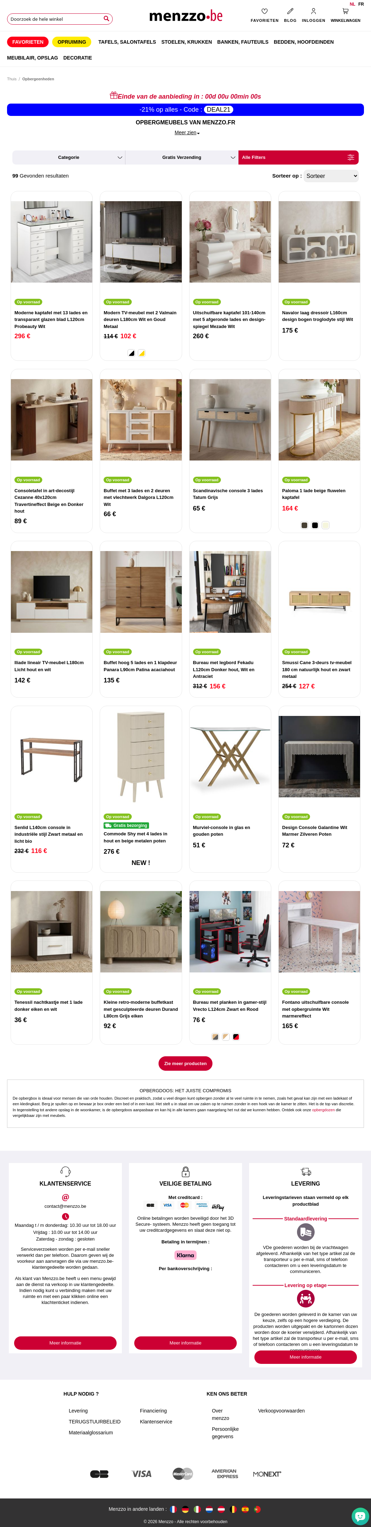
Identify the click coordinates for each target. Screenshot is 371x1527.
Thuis (12, 79)
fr (361, 4)
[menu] (185, 49)
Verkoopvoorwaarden (281, 1411)
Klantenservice (156, 1421)
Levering (78, 1411)
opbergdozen (323, 1110)
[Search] (106, 18)
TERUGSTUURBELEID (94, 1421)
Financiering (153, 1411)
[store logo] (185, 17)
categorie (68, 157)
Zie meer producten (185, 1063)
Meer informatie (65, 1343)
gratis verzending (182, 157)
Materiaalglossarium (91, 1432)
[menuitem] (28, 42)
